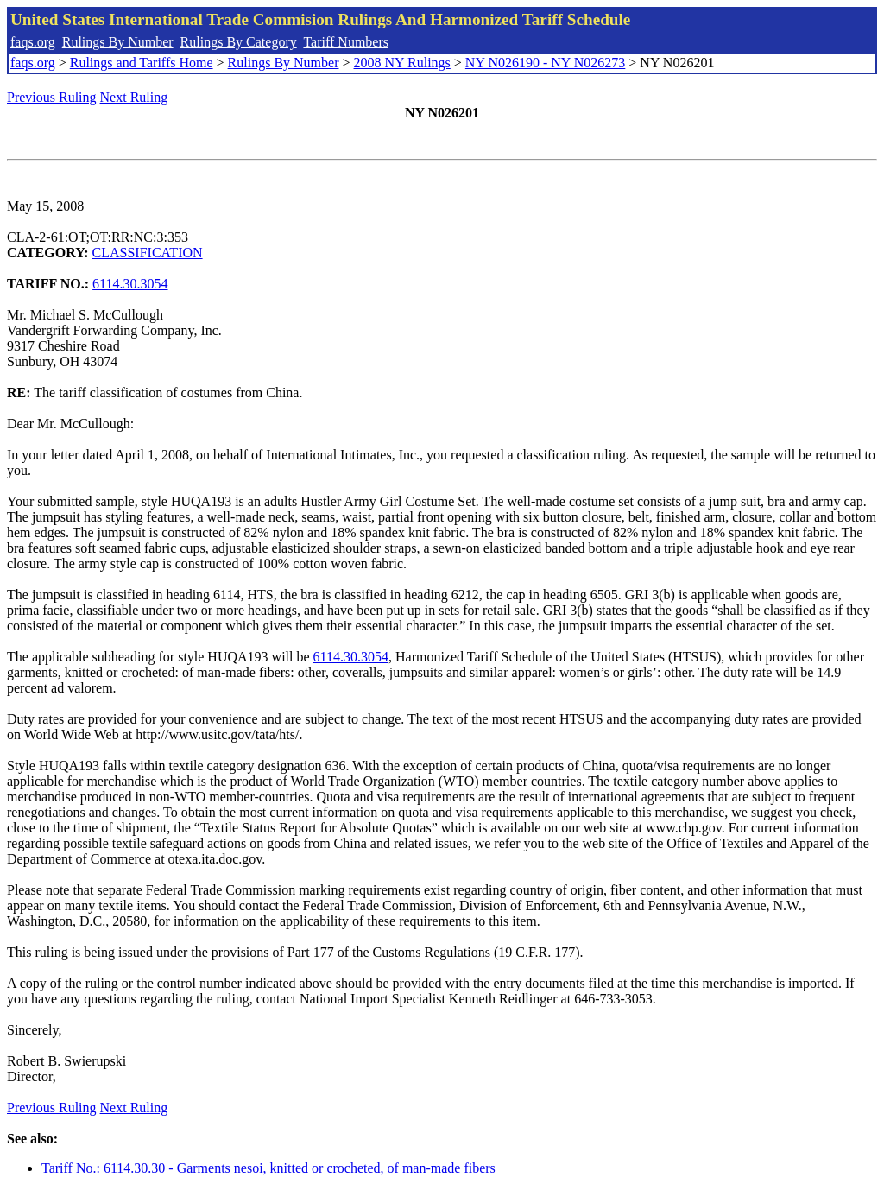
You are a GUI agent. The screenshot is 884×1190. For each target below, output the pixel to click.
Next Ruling (134, 97)
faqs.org (32, 42)
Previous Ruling (52, 97)
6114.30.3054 (129, 283)
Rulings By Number (118, 42)
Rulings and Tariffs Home (141, 62)
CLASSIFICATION (147, 252)
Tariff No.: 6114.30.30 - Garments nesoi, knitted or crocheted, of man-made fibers (268, 1168)
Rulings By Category (238, 42)
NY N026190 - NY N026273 (545, 62)
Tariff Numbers (345, 42)
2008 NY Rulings (402, 62)
